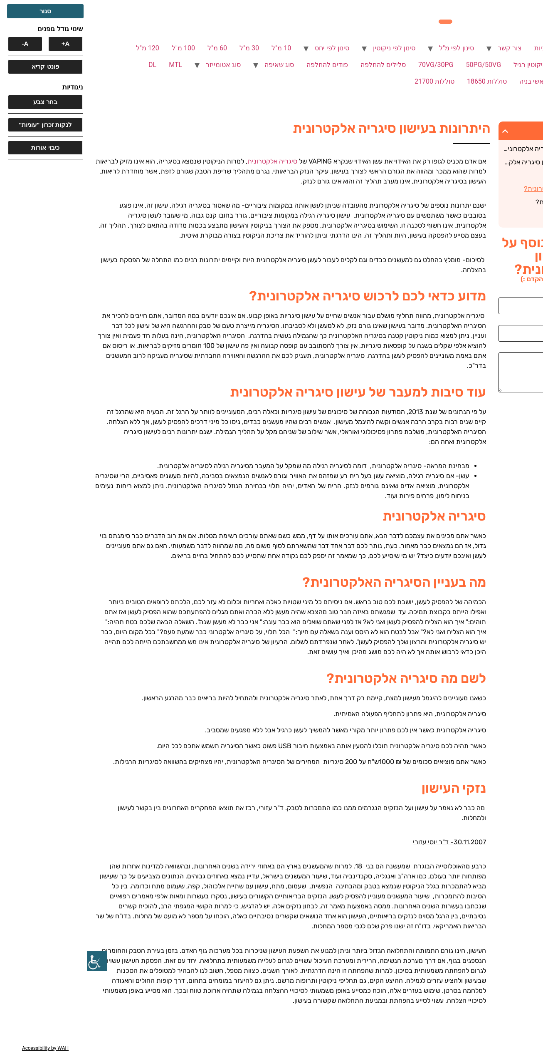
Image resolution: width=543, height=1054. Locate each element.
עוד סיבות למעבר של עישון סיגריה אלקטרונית (471, 162)
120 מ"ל (60, 48)
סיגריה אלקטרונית (501, 175)
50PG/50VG (397, 65)
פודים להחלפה (240, 65)
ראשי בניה (446, 81)
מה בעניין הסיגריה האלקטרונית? (481, 189)
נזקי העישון (511, 215)
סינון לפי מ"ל (369, 48)
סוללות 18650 (400, 81)
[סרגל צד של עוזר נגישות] (10, 961)
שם (534, 294)
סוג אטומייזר (136, 65)
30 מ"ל (162, 48)
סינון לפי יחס (245, 48)
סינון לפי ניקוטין (307, 48)
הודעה (530, 349)
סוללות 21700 (348, 81)
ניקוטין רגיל (442, 65)
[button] (418, 131)
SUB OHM (487, 81)
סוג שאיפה (192, 65)
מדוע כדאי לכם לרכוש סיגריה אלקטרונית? (471, 149)
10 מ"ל (194, 48)
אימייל (531, 321)
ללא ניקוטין (486, 65)
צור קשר (423, 48)
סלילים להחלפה (296, 65)
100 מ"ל (96, 48)
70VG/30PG (349, 65)
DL (65, 65)
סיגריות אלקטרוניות (474, 48)
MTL (88, 65)
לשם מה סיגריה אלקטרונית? (487, 202)
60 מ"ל (130, 48)
